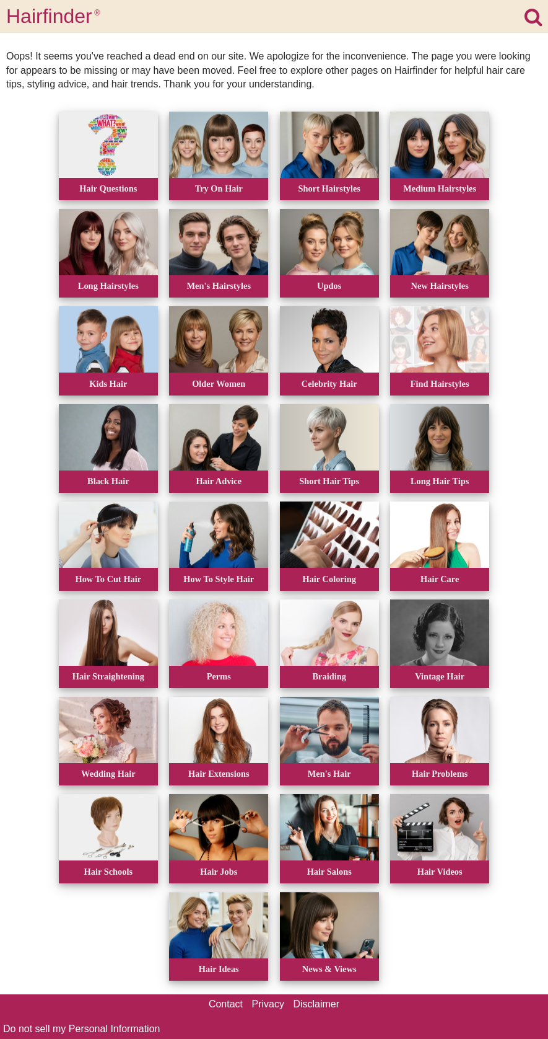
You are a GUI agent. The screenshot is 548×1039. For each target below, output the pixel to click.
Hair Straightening (108, 676)
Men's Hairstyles (219, 286)
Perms (219, 676)
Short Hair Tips (329, 481)
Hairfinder (53, 16)
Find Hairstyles (440, 384)
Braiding (329, 676)
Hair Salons (329, 872)
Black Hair (108, 481)
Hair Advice (218, 481)
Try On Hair (219, 188)
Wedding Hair (108, 774)
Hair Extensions (219, 774)
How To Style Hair (218, 579)
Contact (226, 1004)
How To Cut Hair (108, 579)
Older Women (218, 384)
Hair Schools (108, 872)
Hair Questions (108, 188)
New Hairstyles (440, 286)
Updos (329, 286)
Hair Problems (440, 774)
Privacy (268, 1004)
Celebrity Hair (329, 384)
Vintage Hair (439, 676)
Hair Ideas (219, 969)
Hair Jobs (218, 872)
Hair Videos (440, 872)
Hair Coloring (328, 579)
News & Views (329, 969)
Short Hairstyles (329, 188)
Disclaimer (316, 1004)
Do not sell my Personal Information (81, 1029)
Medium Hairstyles (439, 188)
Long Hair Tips (440, 481)
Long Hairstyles (108, 286)
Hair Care (439, 579)
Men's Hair (329, 774)
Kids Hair (108, 384)
